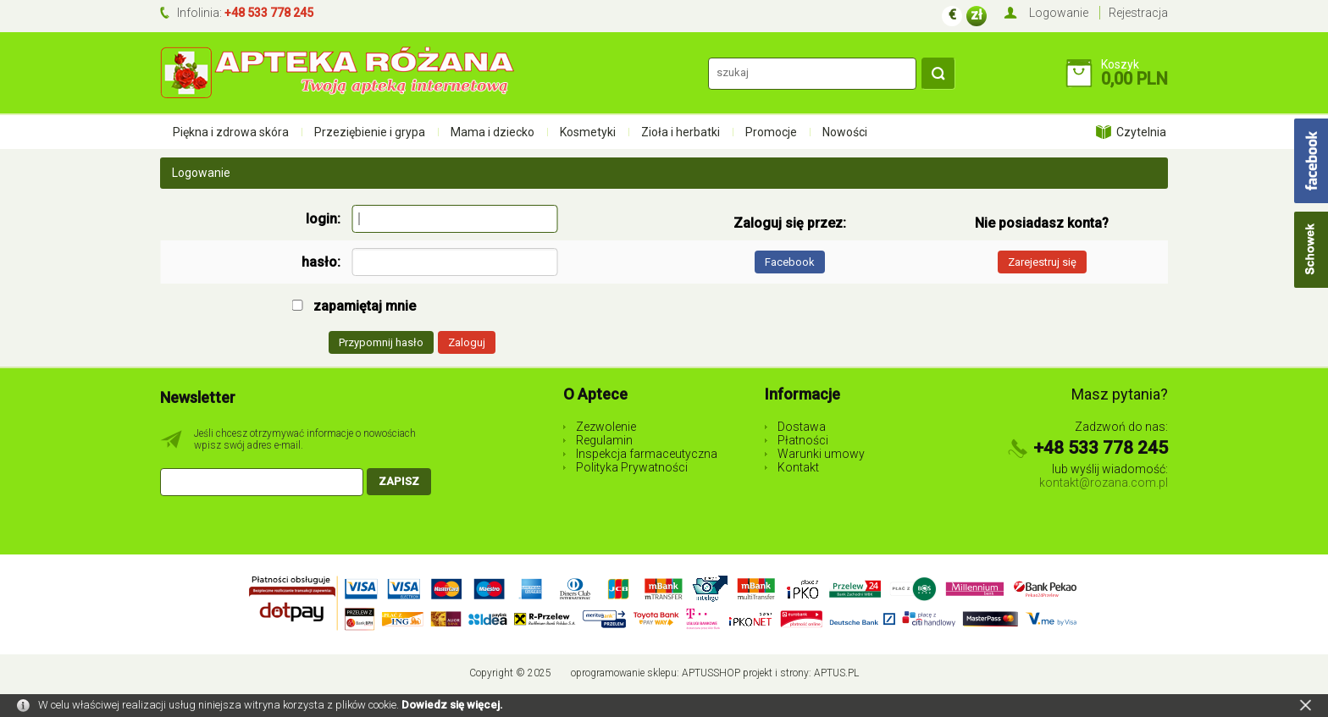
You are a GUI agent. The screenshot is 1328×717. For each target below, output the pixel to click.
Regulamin (604, 440)
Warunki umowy (821, 454)
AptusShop (711, 673)
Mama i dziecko (492, 132)
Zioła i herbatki (680, 132)
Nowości (844, 132)
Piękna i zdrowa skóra (231, 132)
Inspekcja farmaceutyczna (646, 454)
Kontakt (798, 467)
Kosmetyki (588, 132)
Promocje (771, 132)
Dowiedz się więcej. (452, 704)
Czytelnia (1141, 132)
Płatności (802, 440)
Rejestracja (1138, 12)
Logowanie (1058, 12)
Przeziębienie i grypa (369, 132)
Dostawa (801, 426)
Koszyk (1120, 64)
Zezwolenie (606, 426)
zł (976, 15)
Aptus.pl (836, 673)
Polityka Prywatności (632, 467)
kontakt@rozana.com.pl (1103, 482)
